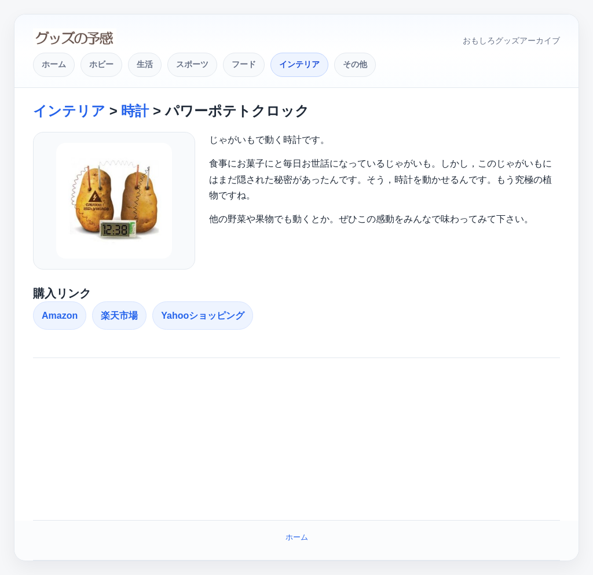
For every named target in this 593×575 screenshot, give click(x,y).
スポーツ (192, 64)
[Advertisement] (296, 439)
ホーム (54, 64)
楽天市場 (119, 315)
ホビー (101, 64)
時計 (135, 111)
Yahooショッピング (202, 315)
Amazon (60, 315)
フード (244, 64)
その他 (355, 64)
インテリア (299, 64)
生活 (145, 64)
